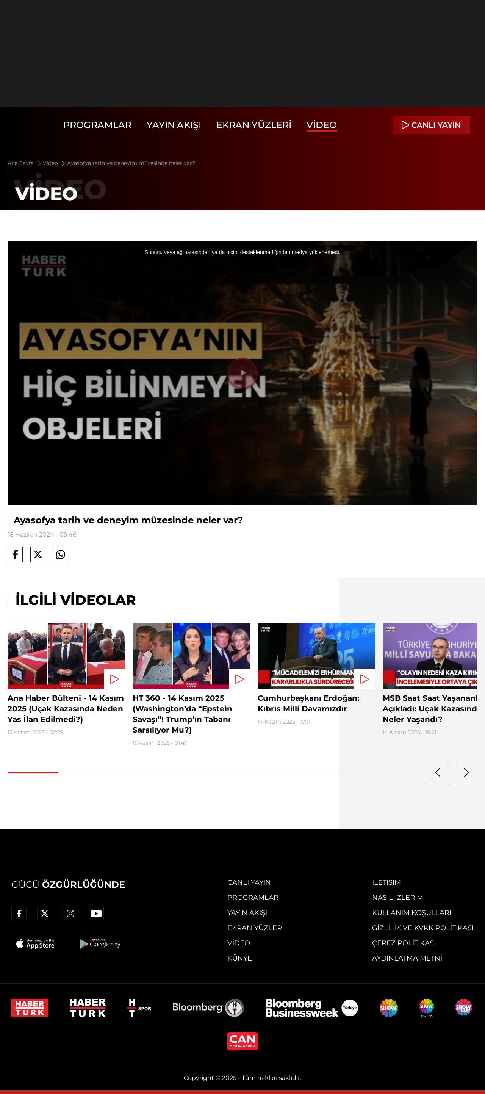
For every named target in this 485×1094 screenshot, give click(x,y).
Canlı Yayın (249, 882)
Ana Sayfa (25, 163)
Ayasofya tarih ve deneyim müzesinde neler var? (131, 163)
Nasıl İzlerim (397, 897)
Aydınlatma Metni (407, 958)
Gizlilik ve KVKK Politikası (423, 928)
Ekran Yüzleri (253, 124)
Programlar (97, 124)
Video (322, 124)
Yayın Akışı (174, 124)
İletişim (386, 882)
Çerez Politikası (404, 943)
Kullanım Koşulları (411, 913)
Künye (239, 958)
